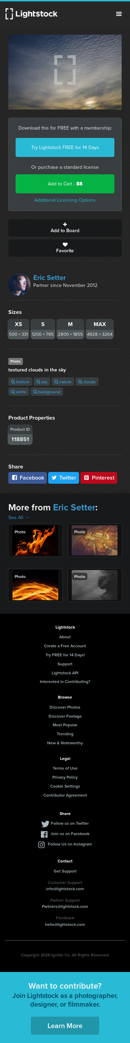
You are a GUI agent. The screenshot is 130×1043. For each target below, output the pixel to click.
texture (20, 382)
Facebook (27, 478)
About (65, 637)
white (18, 392)
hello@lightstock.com (65, 924)
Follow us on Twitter (70, 823)
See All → (18, 517)
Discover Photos (65, 707)
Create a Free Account (65, 646)
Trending (65, 734)
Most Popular (65, 725)
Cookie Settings (65, 786)
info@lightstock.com (65, 889)
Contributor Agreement (65, 795)
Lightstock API (65, 673)
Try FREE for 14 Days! (65, 655)
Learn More (65, 1025)
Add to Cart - (65, 183)
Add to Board (65, 228)
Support (65, 664)
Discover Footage (65, 716)
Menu (118, 13)
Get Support (65, 871)
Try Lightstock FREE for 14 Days (65, 147)
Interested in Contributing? (65, 681)
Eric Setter (49, 277)
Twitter (64, 478)
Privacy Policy (65, 777)
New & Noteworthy (65, 743)
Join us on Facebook (70, 833)
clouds (87, 382)
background (46, 392)
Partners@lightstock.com (65, 906)
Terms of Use (65, 768)
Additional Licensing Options (65, 200)
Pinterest (98, 478)
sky (41, 382)
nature (62, 382)
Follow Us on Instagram (70, 844)
